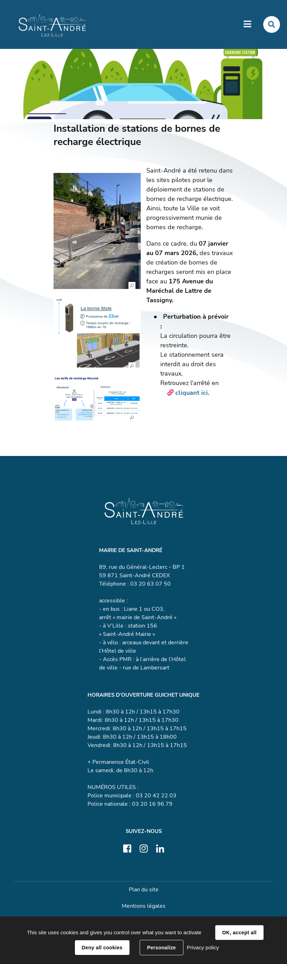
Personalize (161, 947)
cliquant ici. (193, 393)
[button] (97, 232)
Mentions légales (144, 906)
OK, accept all (239, 932)
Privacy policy (203, 947)
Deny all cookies (102, 947)
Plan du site (144, 890)
